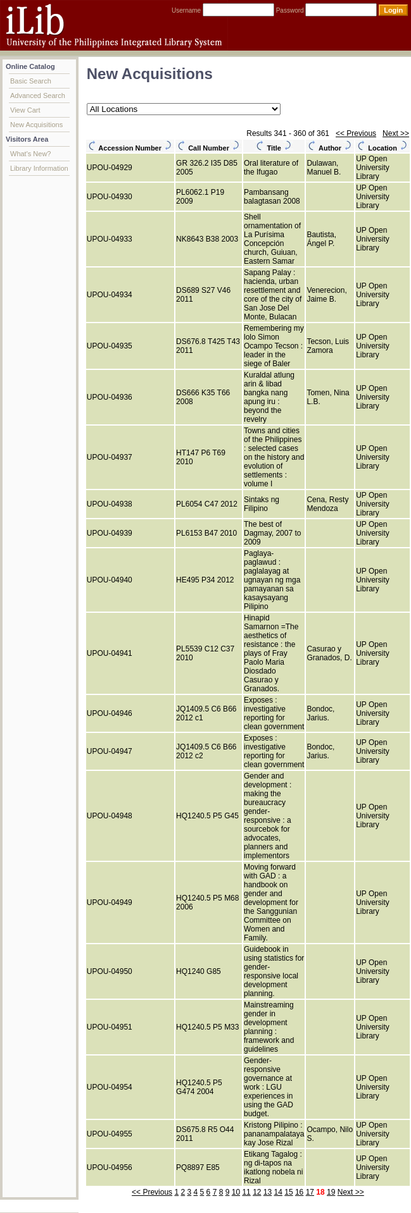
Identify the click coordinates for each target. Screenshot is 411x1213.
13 (267, 1192)
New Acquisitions (36, 124)
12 (257, 1192)
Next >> (396, 133)
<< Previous (356, 133)
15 (288, 1192)
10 (236, 1192)
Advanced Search (37, 95)
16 (299, 1192)
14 (278, 1192)
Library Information (39, 168)
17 (310, 1192)
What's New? (30, 153)
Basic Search (30, 81)
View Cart (25, 110)
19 (331, 1192)
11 (246, 1192)
